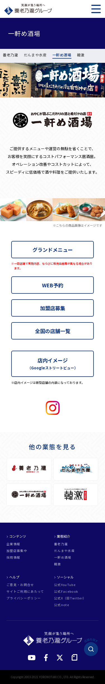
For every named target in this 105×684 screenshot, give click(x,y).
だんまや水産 (35, 55)
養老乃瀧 (10, 55)
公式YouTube (65, 584)
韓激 (81, 55)
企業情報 (13, 544)
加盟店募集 (52, 308)
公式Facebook (66, 591)
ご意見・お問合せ (20, 584)
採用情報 (13, 557)
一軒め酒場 (61, 55)
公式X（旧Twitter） (70, 598)
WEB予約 (52, 285)
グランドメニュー (52, 249)
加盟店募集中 (16, 550)
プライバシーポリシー (23, 598)
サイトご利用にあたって (25, 591)
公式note (61, 604)
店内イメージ (52, 363)
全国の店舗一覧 (52, 330)
